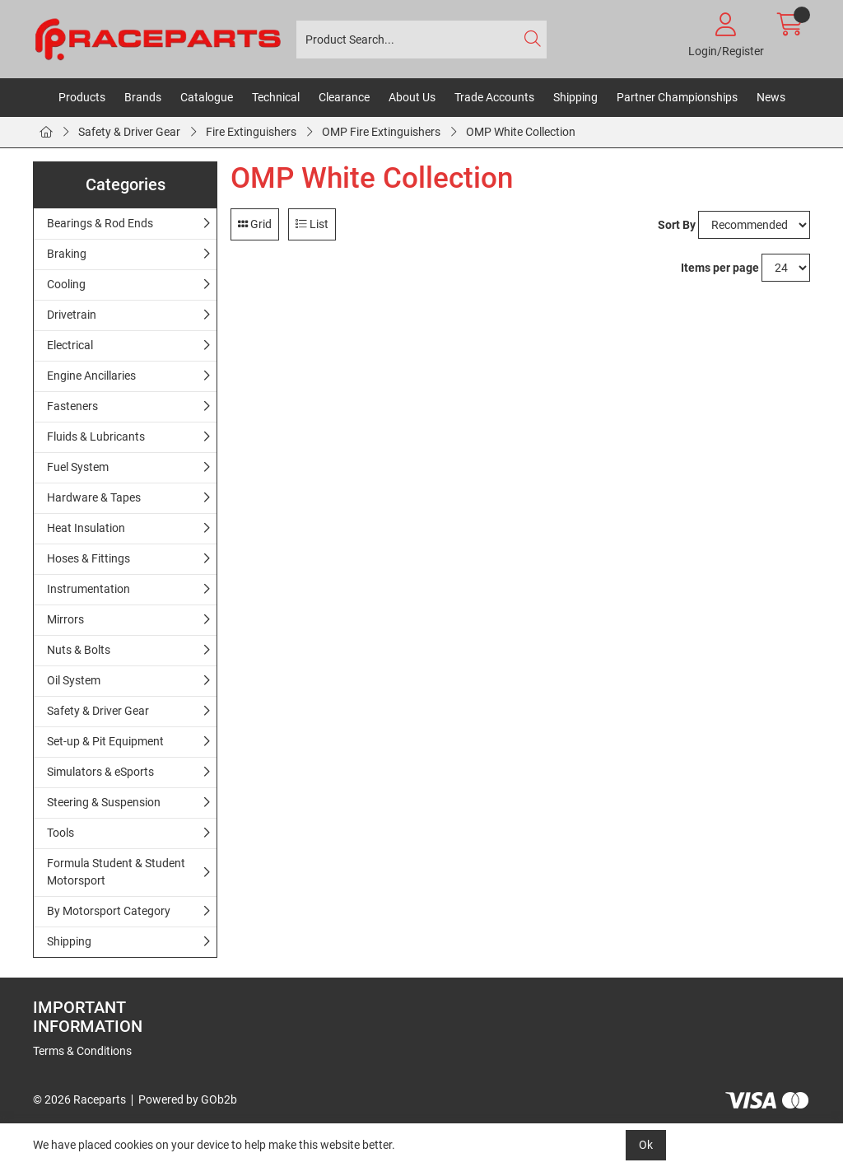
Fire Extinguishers (251, 131)
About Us (412, 97)
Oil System (73, 680)
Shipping (575, 97)
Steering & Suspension (104, 802)
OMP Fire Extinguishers (381, 131)
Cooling (66, 284)
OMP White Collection (520, 131)
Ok (646, 1144)
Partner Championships (677, 97)
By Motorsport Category (108, 910)
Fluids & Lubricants (96, 436)
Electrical (70, 345)
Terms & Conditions (82, 1050)
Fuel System (78, 467)
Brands (142, 97)
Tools (60, 832)
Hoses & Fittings (88, 558)
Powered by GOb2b (187, 1099)
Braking (66, 253)
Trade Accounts (494, 97)
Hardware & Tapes (94, 497)
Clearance (344, 97)
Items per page (720, 267)
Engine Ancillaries (91, 375)
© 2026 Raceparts (79, 1099)
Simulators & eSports (100, 771)
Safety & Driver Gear (129, 131)
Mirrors (65, 619)
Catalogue (206, 97)
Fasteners (72, 406)
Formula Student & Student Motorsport (116, 872)
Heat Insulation (86, 527)
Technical (276, 97)
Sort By (677, 224)
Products (81, 97)
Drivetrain (71, 314)
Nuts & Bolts (78, 649)
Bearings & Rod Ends (100, 223)
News (771, 97)
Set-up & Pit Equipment (105, 741)
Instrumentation (88, 588)
